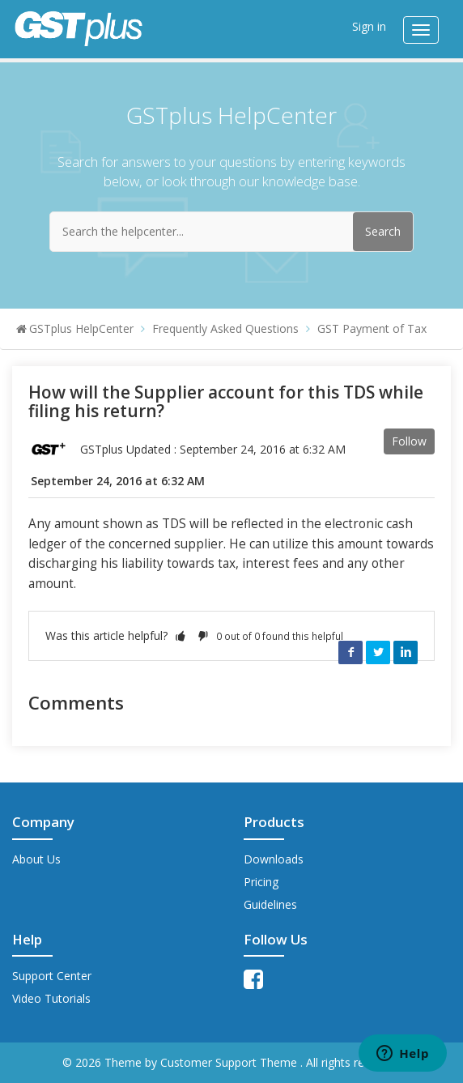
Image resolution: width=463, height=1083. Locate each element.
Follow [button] (409, 441)
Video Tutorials (51, 998)
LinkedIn (405, 652)
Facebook (350, 652)
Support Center (51, 975)
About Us (36, 859)
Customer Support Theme (230, 1062)
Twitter (378, 652)
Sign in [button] (369, 26)
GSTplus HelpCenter (81, 328)
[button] (180, 635)
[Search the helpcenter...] (231, 231)
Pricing (261, 881)
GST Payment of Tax (372, 328)
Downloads (274, 859)
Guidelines (270, 904)
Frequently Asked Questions (225, 328)
